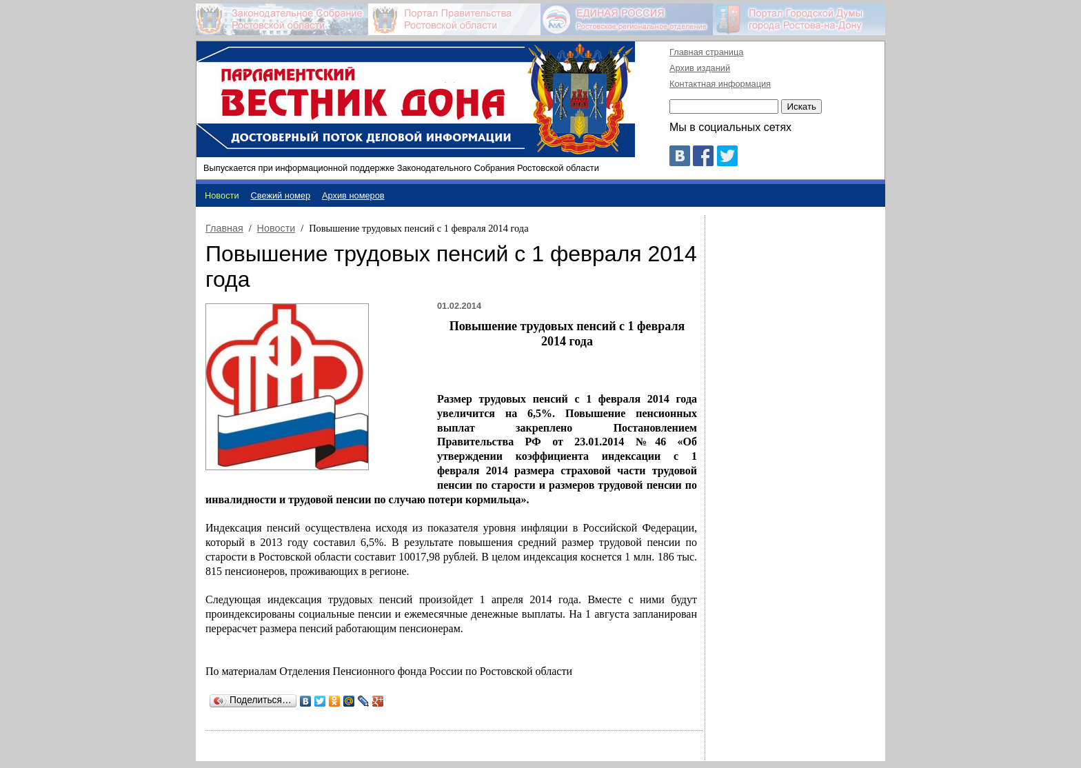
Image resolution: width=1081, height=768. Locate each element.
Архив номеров (353, 195)
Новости (276, 228)
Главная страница (706, 52)
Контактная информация (720, 84)
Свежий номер (281, 195)
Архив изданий (699, 68)
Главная (224, 228)
